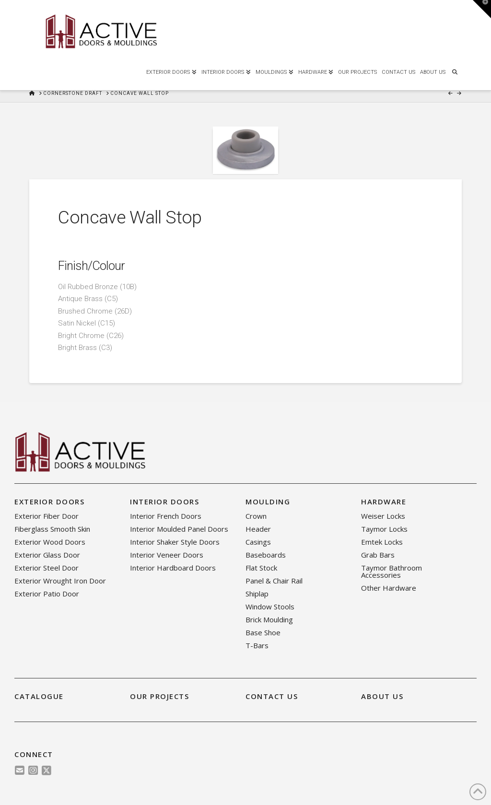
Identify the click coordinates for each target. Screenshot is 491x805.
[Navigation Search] (454, 71)
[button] (482, 9)
